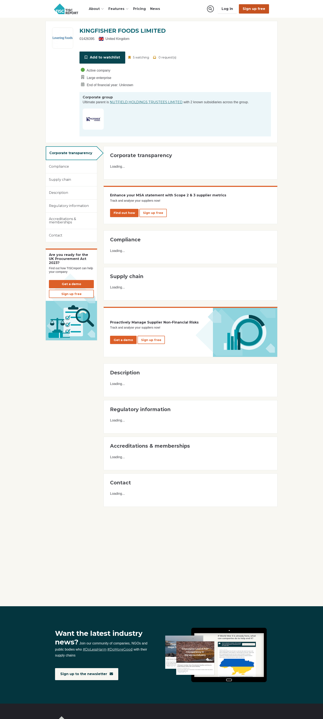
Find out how (124, 212)
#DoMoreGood (120, 650)
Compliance (59, 166)
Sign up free (254, 9)
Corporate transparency (70, 153)
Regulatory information (69, 205)
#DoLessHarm (94, 650)
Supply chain (60, 179)
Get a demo (71, 283)
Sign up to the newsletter (86, 674)
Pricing (139, 9)
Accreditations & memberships (62, 220)
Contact (55, 235)
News (155, 9)
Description (58, 192)
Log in (227, 9)
